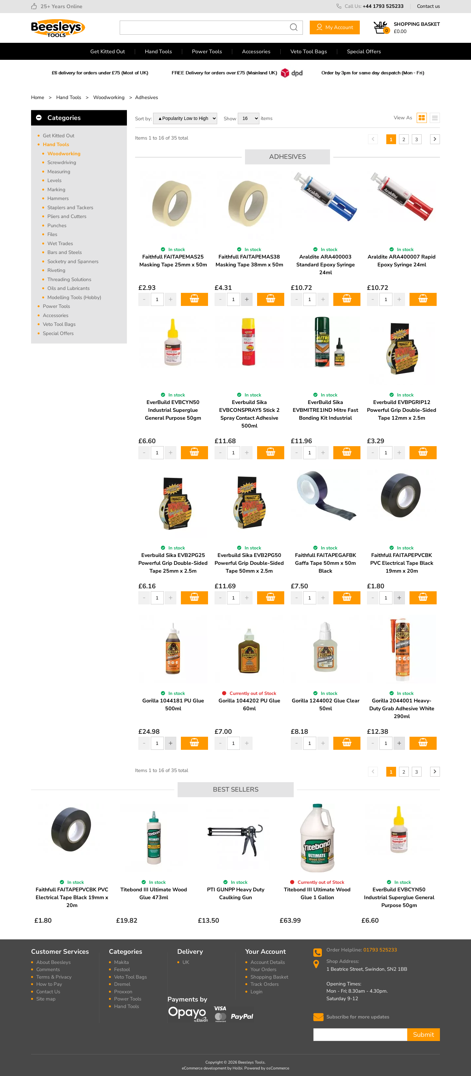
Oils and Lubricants (68, 288)
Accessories (256, 51)
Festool (122, 969)
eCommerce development (204, 1068)
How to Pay (49, 984)
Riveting (56, 270)
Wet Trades (60, 243)
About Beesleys (53, 962)
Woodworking (63, 153)
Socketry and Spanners (72, 261)
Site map (46, 999)
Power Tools (207, 51)
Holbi (237, 1068)
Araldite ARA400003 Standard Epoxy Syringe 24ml (325, 264)
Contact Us (48, 991)
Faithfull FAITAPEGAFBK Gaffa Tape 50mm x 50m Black (325, 563)
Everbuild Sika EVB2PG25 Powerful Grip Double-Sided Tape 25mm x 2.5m (173, 563)
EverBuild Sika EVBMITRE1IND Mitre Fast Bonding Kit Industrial (325, 410)
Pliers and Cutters (66, 216)
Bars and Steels (64, 252)
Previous (35, 867)
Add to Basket (194, 299)
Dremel (122, 984)
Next (435, 867)
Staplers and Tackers (70, 207)
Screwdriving (61, 162)
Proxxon (123, 991)
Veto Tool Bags (308, 51)
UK (186, 962)
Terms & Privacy (54, 977)
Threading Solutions (69, 279)
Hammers (58, 198)
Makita (121, 962)
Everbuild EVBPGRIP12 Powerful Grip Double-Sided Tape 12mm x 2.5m (401, 410)
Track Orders (265, 984)
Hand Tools (158, 51)
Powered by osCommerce (266, 1068)
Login (257, 991)
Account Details (268, 962)
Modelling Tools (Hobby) (74, 297)
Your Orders (263, 969)
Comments (48, 969)
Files (52, 234)
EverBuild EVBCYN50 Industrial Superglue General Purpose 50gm (173, 410)
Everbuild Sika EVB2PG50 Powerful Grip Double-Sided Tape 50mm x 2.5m (249, 563)
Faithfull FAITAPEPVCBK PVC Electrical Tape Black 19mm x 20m (401, 563)
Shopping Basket (269, 977)
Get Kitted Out (107, 51)
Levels (54, 180)
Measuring (58, 171)
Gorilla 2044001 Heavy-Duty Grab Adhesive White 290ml (401, 708)
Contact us (428, 6)
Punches (56, 225)
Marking (56, 189)
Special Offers (364, 51)
